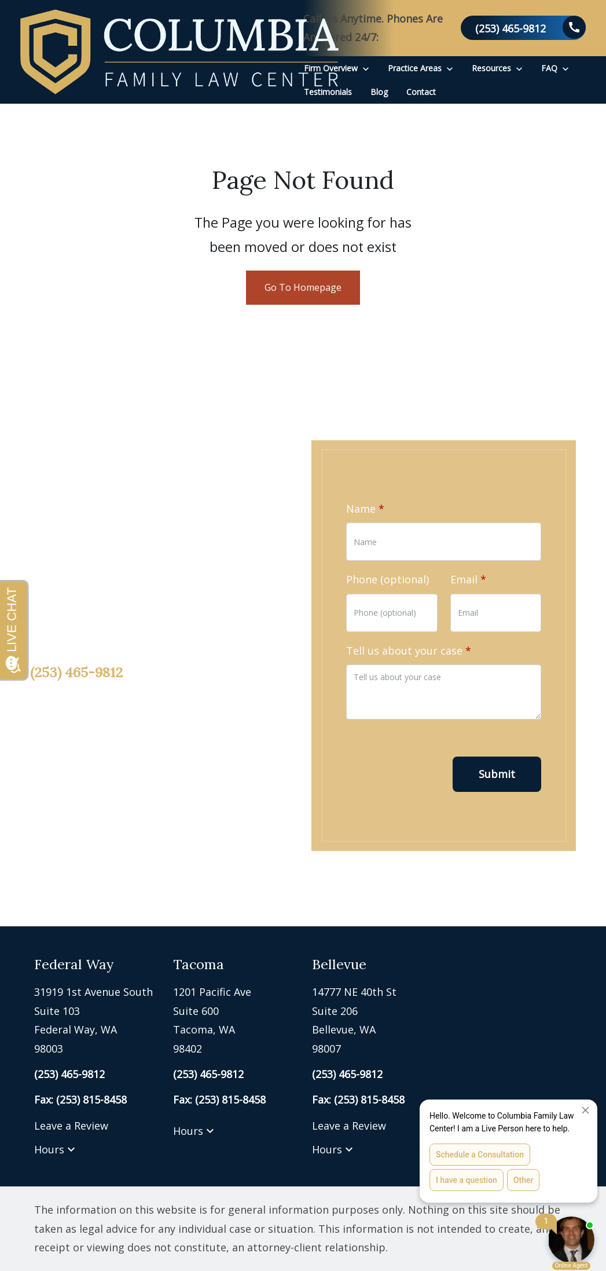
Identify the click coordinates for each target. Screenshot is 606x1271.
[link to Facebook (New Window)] (41, 781)
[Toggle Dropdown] (366, 68)
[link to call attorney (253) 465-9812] (523, 28)
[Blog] (379, 92)
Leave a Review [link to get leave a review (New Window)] (71, 1126)
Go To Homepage (303, 287)
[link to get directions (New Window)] (95, 1020)
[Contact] (421, 92)
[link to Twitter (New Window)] (79, 781)
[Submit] (497, 774)
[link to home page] (179, 51)
